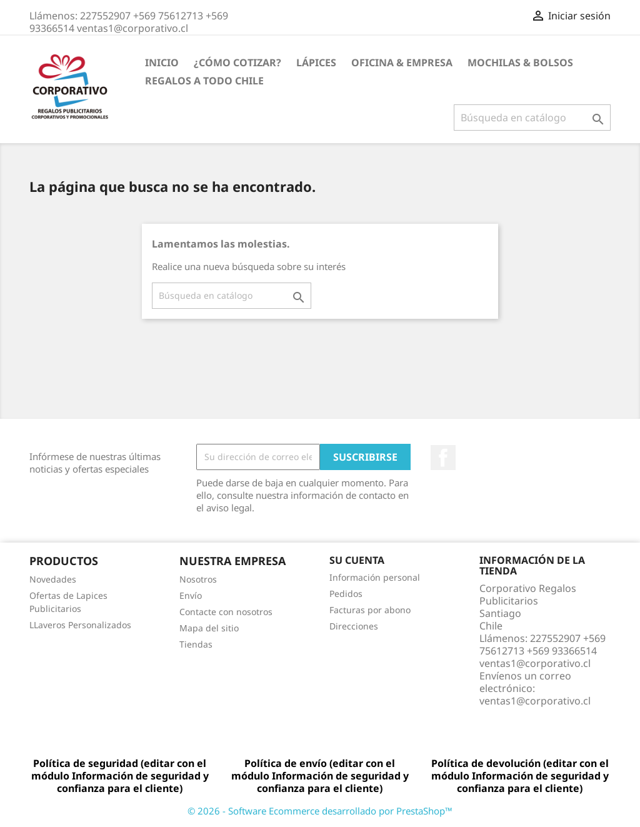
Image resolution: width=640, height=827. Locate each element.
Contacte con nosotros (225, 612)
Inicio (162, 62)
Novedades (52, 579)
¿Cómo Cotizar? (237, 62)
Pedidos (345, 593)
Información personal (374, 577)
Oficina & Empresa (401, 62)
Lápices (316, 62)
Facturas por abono (370, 610)
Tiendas (195, 644)
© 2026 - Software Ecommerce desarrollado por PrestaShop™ (320, 810)
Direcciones (353, 626)
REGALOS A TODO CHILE (204, 81)
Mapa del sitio (209, 628)
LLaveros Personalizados (80, 625)
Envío (190, 595)
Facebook (443, 457)
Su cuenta (356, 560)
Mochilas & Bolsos (520, 62)
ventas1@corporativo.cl (535, 701)
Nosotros (198, 579)
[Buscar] (532, 117)
